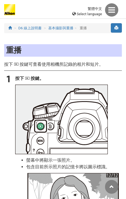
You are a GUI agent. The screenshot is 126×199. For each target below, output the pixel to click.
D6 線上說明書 (30, 28)
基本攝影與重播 (60, 28)
